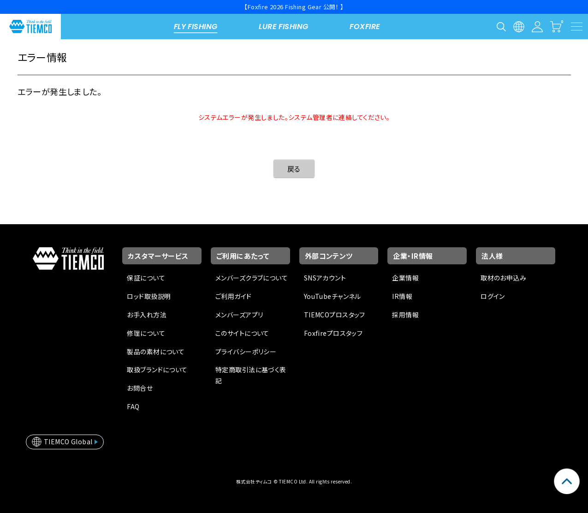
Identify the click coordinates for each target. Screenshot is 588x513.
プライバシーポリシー (245, 351)
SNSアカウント (325, 277)
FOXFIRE (365, 26)
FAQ (133, 406)
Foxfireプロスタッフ (333, 333)
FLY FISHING (196, 26)
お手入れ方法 (146, 314)
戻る (294, 168)
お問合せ (140, 388)
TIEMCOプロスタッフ (334, 314)
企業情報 (405, 277)
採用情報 (405, 314)
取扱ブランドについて (157, 369)
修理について (146, 333)
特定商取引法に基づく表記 (250, 375)
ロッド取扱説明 (149, 296)
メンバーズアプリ (239, 314)
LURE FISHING (283, 26)
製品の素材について (155, 351)
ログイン (493, 296)
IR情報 (402, 296)
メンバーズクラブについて (251, 277)
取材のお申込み (503, 277)
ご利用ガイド (233, 296)
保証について (146, 277)
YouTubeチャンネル (332, 296)
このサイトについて (242, 333)
